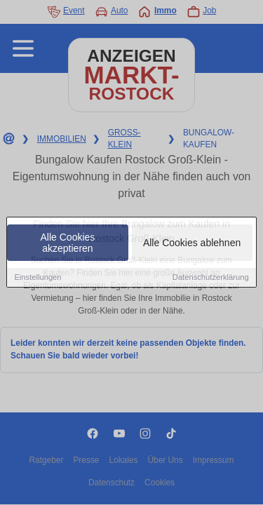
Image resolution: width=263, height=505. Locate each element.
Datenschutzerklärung (211, 278)
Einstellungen (37, 278)
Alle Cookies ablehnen (192, 243)
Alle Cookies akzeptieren (68, 243)
